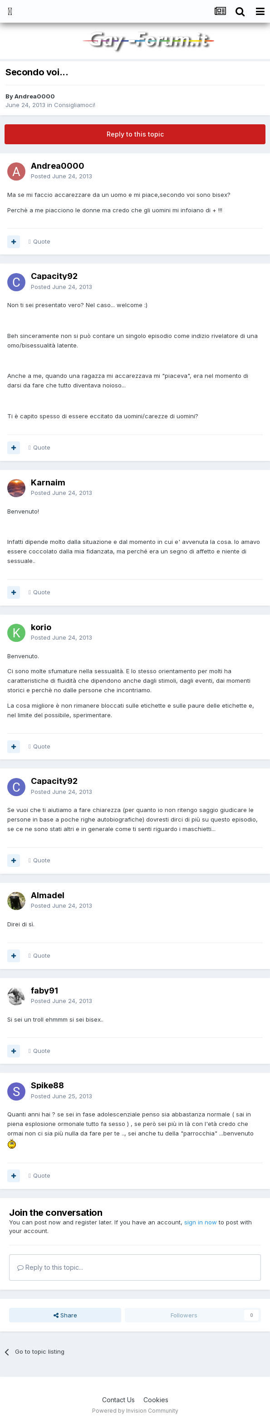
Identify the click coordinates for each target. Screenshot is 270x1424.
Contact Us (118, 1400)
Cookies (155, 1400)
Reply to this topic (135, 134)
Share (65, 1315)
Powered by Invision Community (135, 1410)
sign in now (200, 1222)
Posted (61, 176)
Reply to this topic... (50, 1267)
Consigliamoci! (74, 104)
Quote (41, 241)
